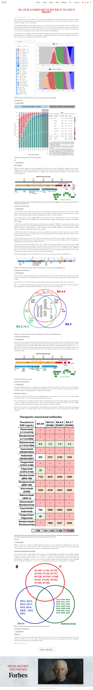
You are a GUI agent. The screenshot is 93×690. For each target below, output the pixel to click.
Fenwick (43, 557)
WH (4, 2)
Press (57, 2)
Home (38, 2)
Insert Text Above (20, 103)
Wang (51, 557)
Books (51, 2)
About (45, 2)
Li (32, 561)
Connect (76, 2)
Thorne (74, 345)
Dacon (37, 561)
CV (70, 2)
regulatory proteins (58, 248)
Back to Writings (46, 650)
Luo (37, 557)
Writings (64, 2)
